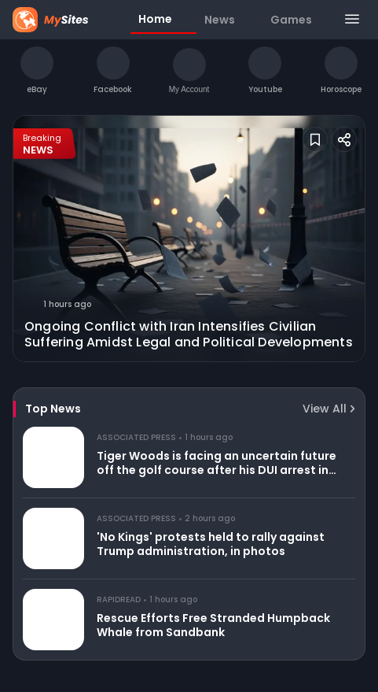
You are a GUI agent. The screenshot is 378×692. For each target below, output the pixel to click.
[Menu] (351, 20)
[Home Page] (67, 19)
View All (329, 408)
